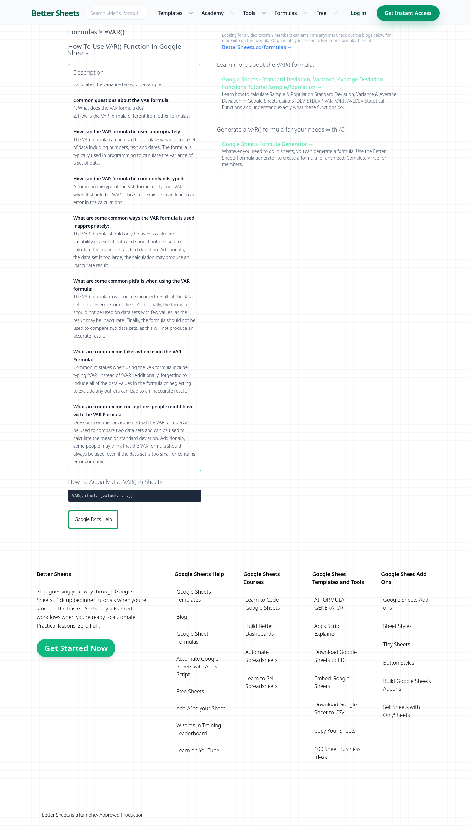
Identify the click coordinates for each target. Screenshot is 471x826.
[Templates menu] (191, 13)
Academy (212, 13)
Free (321, 13)
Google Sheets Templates (193, 595)
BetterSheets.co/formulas (254, 47)
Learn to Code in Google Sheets (265, 603)
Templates (170, 13)
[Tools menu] (264, 13)
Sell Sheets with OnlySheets (401, 711)
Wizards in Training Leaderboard (198, 729)
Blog (181, 616)
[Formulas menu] (305, 13)
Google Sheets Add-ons (406, 603)
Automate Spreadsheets (261, 656)
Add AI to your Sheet (200, 708)
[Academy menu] (232, 13)
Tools (249, 13)
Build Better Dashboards (259, 629)
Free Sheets (190, 691)
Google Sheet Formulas (192, 637)
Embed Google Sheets (332, 682)
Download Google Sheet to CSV (335, 708)
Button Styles (398, 662)
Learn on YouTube (197, 750)
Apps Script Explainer (327, 629)
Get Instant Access (408, 13)
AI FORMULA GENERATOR (329, 603)
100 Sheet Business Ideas (337, 752)
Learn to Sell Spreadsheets (261, 682)
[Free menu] (335, 13)
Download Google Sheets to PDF (335, 656)
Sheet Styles (397, 625)
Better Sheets (55, 13)
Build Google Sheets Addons (407, 684)
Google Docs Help (93, 519)
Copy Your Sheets (335, 730)
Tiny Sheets (396, 644)
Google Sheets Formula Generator (264, 144)
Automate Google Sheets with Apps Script (197, 666)
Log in (358, 13)
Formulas (285, 13)
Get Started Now (76, 648)
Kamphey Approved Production (111, 815)
